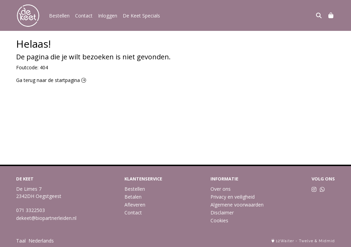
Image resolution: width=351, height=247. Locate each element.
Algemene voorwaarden (237, 204)
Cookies (219, 220)
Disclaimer (222, 212)
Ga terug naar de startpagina (51, 80)
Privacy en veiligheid (232, 196)
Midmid (327, 241)
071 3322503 (30, 210)
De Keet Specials (141, 15)
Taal (21, 240)
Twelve (306, 241)
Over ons (220, 189)
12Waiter (285, 241)
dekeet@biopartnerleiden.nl (46, 218)
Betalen (133, 196)
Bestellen (59, 15)
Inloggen (107, 15)
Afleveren (134, 204)
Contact (84, 15)
